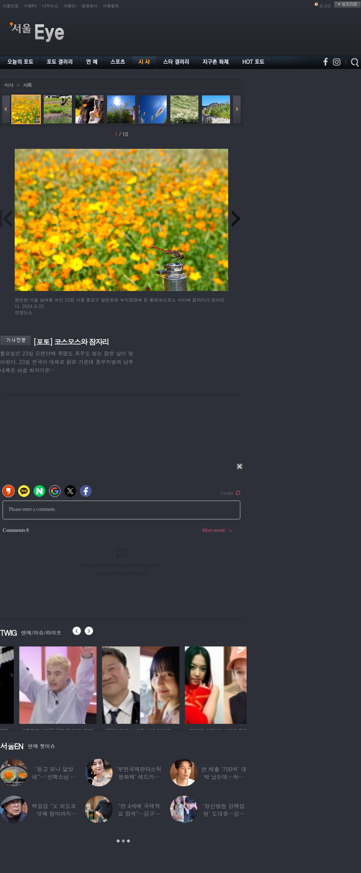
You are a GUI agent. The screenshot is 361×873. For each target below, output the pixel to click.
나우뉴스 (50, 5)
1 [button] (118, 840)
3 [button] (128, 840)
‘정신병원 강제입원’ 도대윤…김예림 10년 (224, 813)
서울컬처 (111, 5)
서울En (69, 5)
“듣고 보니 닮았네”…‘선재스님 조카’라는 (54, 776)
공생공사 (90, 5)
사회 (27, 84)
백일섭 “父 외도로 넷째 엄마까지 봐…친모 (54, 813)
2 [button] (123, 840)
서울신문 (11, 5)
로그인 (325, 5)
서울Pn (30, 5)
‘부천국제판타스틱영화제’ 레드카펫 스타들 (139, 776)
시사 (8, 84)
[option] (109, 684)
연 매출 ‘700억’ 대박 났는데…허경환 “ (224, 776)
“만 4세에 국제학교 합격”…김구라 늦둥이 (139, 813)
